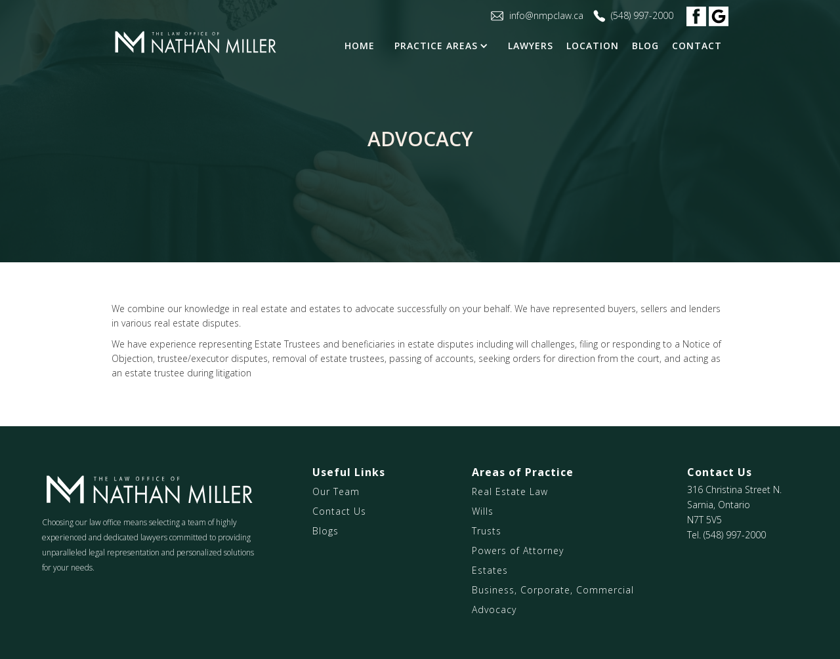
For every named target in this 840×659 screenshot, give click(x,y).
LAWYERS (530, 45)
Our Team (336, 491)
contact (697, 45)
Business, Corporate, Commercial (553, 590)
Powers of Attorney (518, 550)
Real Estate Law (510, 491)
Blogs (325, 531)
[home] (195, 42)
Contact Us (339, 511)
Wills (483, 511)
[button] (444, 46)
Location (592, 45)
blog (645, 45)
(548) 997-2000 (735, 535)
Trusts (486, 531)
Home (360, 45)
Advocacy (494, 609)
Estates (490, 570)
